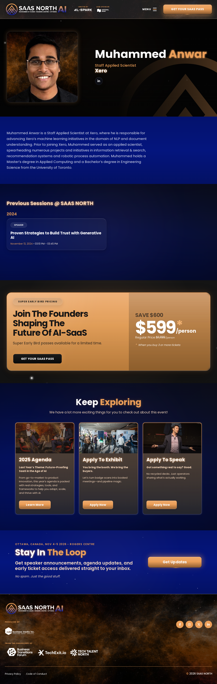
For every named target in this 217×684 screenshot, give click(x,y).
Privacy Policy (13, 674)
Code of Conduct (36, 674)
